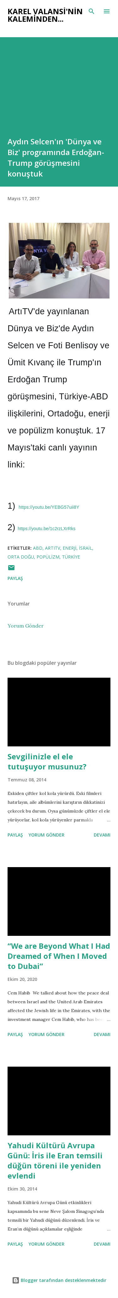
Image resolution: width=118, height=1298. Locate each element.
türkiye (71, 557)
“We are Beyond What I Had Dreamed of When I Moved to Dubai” (59, 956)
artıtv (52, 548)
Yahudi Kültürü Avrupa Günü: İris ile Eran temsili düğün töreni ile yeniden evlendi (55, 1160)
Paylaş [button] (15, 578)
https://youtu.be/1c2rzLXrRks (47, 528)
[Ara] (91, 11)
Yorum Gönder (26, 626)
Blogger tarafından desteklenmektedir (59, 1280)
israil (85, 548)
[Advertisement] (59, 96)
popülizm (48, 557)
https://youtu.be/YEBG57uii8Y (49, 507)
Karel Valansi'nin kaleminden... (45, 15)
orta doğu (21, 557)
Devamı (102, 835)
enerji (69, 548)
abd (37, 548)
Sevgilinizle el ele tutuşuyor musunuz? (47, 761)
